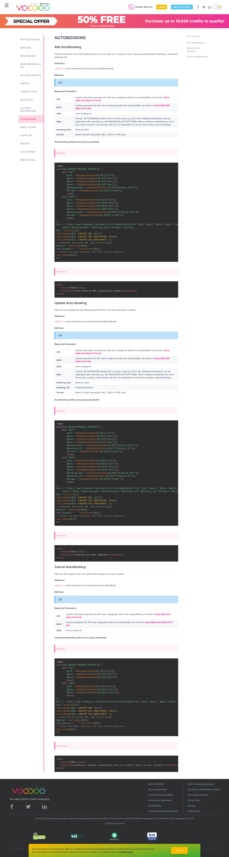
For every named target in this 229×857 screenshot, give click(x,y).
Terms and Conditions (198, 794)
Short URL (26, 135)
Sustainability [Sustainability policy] (154, 805)
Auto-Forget (28, 152)
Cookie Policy (126, 852)
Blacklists (26, 99)
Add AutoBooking (195, 42)
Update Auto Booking (193, 49)
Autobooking (28, 119)
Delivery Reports (30, 75)
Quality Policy (194, 811)
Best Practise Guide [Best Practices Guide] (157, 789)
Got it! (179, 850)
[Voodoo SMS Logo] (32, 7)
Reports (25, 143)
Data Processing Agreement (201, 784)
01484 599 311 (144, 7)
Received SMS (28, 56)
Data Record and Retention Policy (204, 789)
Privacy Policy (194, 800)
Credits (24, 83)
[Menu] (7, 6)
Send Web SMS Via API (30, 65)
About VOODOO (156, 784)
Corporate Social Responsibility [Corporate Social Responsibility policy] (163, 811)
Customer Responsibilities (160, 794)
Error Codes (27, 160)
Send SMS (25, 47)
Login (161, 7)
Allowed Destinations (28, 109)
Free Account (182, 7)
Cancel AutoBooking (197, 56)
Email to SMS (28, 127)
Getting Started (30, 39)
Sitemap (191, 805)
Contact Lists (28, 91)
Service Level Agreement (160, 800)
